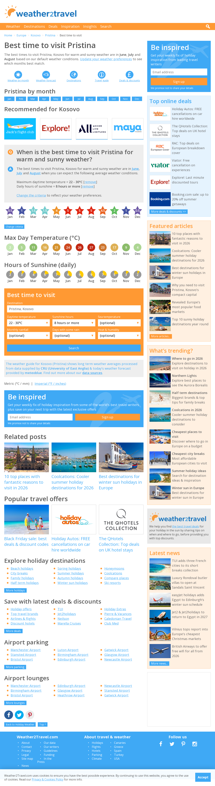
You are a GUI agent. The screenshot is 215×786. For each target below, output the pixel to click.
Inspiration (70, 26)
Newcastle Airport (118, 666)
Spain (117, 758)
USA (117, 765)
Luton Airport (68, 656)
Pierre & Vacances (118, 621)
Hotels (96, 758)
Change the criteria (31, 202)
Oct (114, 98)
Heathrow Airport (71, 702)
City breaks (19, 580)
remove (90, 189)
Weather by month (18, 80)
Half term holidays (25, 589)
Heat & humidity (108, 337)
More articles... (160, 336)
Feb (21, 98)
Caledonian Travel (118, 625)
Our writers (51, 753)
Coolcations (113, 580)
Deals (53, 26)
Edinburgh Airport (71, 666)
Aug (90, 98)
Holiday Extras (115, 616)
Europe (21, 35)
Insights (90, 26)
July (19, 180)
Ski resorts (112, 589)
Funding (49, 761)
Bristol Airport (22, 666)
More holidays (15, 597)
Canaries (120, 750)
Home (8, 35)
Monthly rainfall (17, 337)
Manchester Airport (26, 656)
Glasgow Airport (116, 661)
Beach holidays (22, 575)
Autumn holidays (70, 585)
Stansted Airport (23, 661)
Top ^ (42, 731)
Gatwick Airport (116, 656)
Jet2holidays (67, 621)
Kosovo (36, 35)
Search (106, 26)
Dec (137, 98)
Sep (102, 98)
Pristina (50, 35)
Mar (32, 98)
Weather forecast (46, 80)
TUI (60, 616)
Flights (96, 753)
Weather (13, 26)
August (35, 180)
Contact (27, 753)
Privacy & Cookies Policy (47, 779)
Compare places (116, 585)
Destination (15, 310)
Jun (67, 98)
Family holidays (22, 585)
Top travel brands (24, 621)
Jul (79, 98)
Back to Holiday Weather (20, 731)
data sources (92, 379)
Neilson (63, 625)
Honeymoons (114, 575)
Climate (97, 765)
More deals (13, 638)
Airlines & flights (23, 625)
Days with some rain (65, 337)
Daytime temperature (21, 324)
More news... (159, 663)
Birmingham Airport (73, 661)
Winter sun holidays (73, 589)
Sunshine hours (62, 324)
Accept (203, 777)
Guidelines (51, 758)
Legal (25, 761)
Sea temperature (109, 324)
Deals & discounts (129, 80)
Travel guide (102, 80)
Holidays (97, 750)
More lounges (15, 710)
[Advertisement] (146, 11)
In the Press (44, 766)
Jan (9, 98)
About (26, 750)
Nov (125, 98)
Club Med (111, 630)
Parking (97, 761)
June (135, 175)
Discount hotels (23, 630)
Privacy (26, 758)
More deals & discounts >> (168, 211)
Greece (118, 753)
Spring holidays (69, 575)
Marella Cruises (69, 630)
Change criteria (14, 233)
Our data (49, 750)
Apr (44, 98)
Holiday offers (21, 616)
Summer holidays (71, 580)
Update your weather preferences (106, 59)
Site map (27, 765)
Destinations (34, 26)
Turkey (119, 761)
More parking (15, 674)
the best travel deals (185, 526)
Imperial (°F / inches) (50, 390)
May (55, 98)
